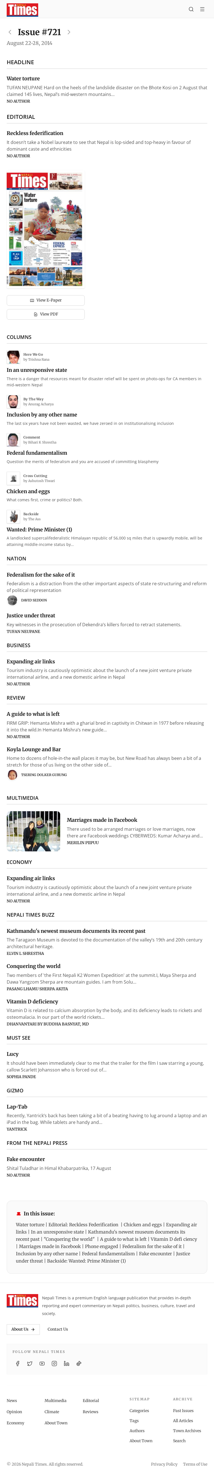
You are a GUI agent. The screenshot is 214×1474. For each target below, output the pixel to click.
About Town (56, 1422)
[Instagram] (54, 1364)
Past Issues (183, 1410)
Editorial (91, 1400)
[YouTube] (42, 1364)
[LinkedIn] (67, 1364)
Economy (15, 1422)
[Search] (191, 10)
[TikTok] (79, 1364)
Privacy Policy (164, 1464)
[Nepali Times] (22, 1300)
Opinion (14, 1411)
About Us (23, 1329)
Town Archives (187, 1430)
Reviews (90, 1411)
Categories (139, 1410)
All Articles (183, 1420)
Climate (52, 1411)
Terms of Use (195, 1464)
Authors (137, 1430)
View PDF (45, 314)
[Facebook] (18, 1364)
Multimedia (56, 1400)
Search (179, 1440)
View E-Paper (46, 300)
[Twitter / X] (30, 1364)
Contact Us (58, 1329)
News (12, 1400)
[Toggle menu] (202, 10)
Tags (134, 1420)
